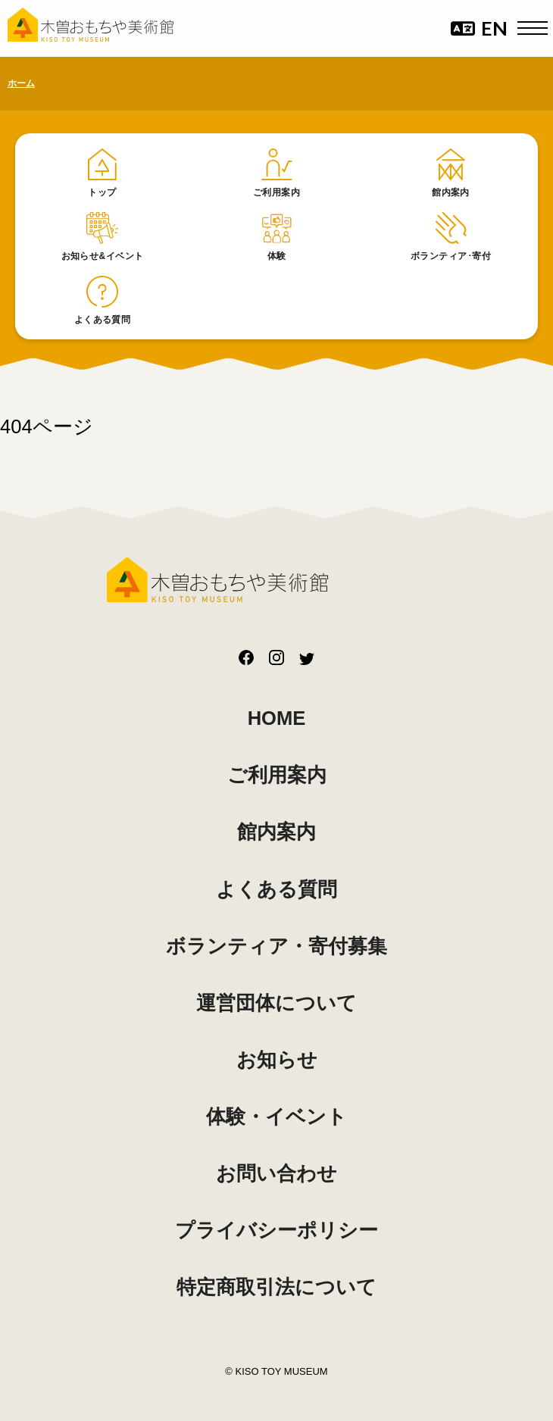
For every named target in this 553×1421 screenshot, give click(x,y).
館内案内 (276, 831)
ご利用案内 (276, 774)
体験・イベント (276, 1116)
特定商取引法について (276, 1287)
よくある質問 (276, 889)
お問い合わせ (276, 1173)
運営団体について (276, 1002)
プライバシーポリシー (276, 1230)
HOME (277, 718)
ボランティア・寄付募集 (276, 946)
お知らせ (276, 1059)
